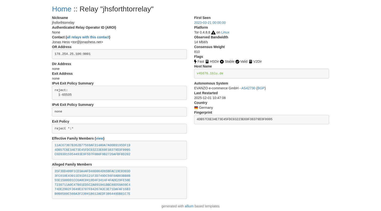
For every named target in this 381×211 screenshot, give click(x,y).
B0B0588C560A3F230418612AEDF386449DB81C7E (92, 194)
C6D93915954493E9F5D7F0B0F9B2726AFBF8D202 (92, 154)
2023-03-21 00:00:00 (210, 23)
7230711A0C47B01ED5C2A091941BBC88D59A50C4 (92, 185)
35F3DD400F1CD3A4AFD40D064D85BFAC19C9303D (92, 171)
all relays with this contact (88, 37)
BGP (261, 88)
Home (61, 9)
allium (189, 206)
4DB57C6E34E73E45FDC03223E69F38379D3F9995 (92, 150)
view (99, 138)
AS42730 (248, 88)
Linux (225, 32)
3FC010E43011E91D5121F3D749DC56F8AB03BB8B (92, 176)
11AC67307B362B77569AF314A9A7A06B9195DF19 (92, 145)
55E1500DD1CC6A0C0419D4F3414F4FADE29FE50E (92, 180)
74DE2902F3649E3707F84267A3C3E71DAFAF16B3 (92, 189)
